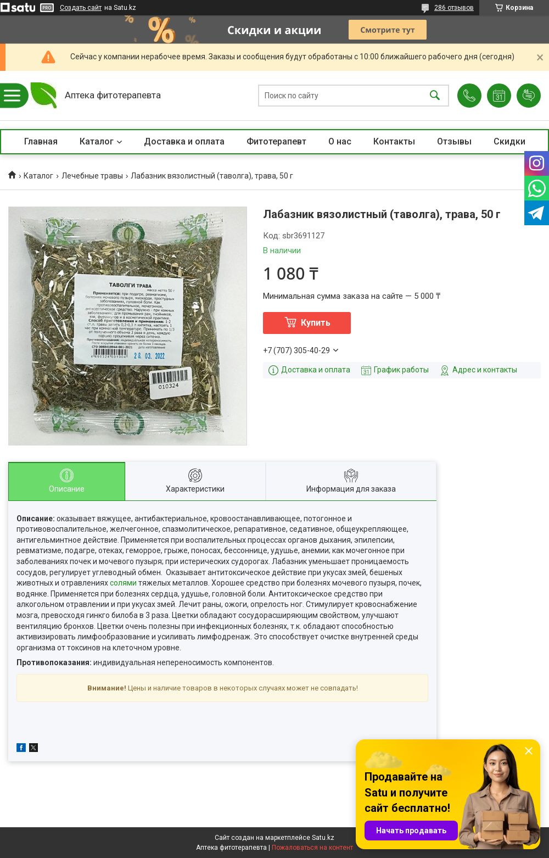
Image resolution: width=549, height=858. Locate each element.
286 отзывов (454, 8)
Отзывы (454, 141)
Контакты (394, 141)
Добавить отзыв (529, 95)
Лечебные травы (92, 175)
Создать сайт (81, 8)
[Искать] (435, 96)
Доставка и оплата (184, 141)
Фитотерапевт (276, 141)
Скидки (509, 141)
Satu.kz (323, 838)
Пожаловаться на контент (312, 847)
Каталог (97, 141)
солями (123, 582)
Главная (41, 141)
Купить (315, 322)
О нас (339, 141)
